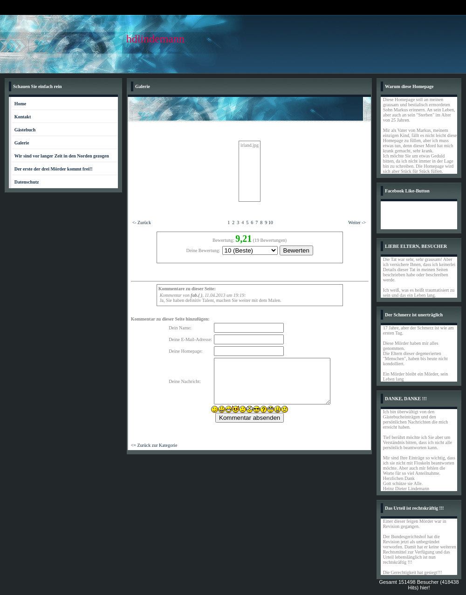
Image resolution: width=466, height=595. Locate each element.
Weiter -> (357, 222)
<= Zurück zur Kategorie (154, 445)
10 (270, 222)
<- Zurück (141, 222)
